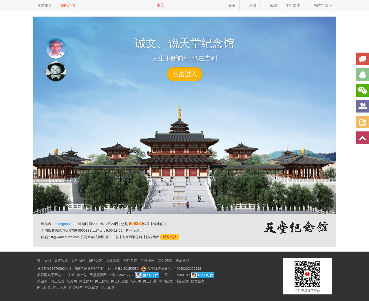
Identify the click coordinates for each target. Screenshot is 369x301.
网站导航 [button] (320, 5)
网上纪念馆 (119, 281)
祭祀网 (136, 281)
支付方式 (165, 260)
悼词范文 (166, 281)
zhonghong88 (65, 224)
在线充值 (67, 5)
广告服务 (147, 260)
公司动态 (78, 260)
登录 (229, 5)
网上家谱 (108, 287)
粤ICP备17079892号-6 (54, 269)
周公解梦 (76, 287)
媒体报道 (61, 260)
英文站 (82, 275)
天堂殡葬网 (98, 275)
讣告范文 (182, 281)
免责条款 (113, 260)
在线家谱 (92, 287)
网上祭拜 (86, 281)
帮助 (270, 5)
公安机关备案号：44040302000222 (171, 269)
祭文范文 (198, 281)
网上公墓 (60, 287)
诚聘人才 (95, 260)
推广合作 (130, 260)
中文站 (70, 275)
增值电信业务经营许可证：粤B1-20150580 (106, 269)
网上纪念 (44, 287)
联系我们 (182, 260)
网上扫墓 (150, 281)
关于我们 (44, 260)
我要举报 (169, 237)
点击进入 (184, 74)
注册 (250, 5)
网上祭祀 (102, 281)
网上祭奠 (58, 281)
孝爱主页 (44, 5)
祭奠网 (72, 281)
